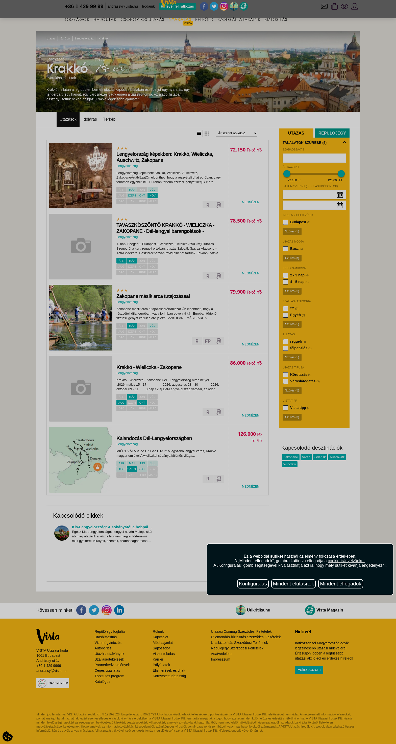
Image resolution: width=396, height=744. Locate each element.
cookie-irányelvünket (346, 561)
